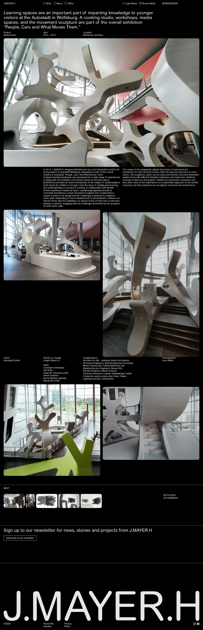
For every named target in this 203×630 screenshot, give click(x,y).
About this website (48, 625)
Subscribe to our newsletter (20, 538)
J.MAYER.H (9, 3)
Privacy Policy (68, 625)
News (59, 3)
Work (48, 3)
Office (71, 3)
